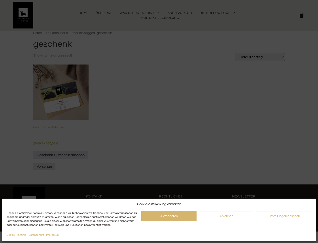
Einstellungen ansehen (284, 216)
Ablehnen (226, 216)
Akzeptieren (169, 216)
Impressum (52, 235)
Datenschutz (36, 235)
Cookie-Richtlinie (16, 235)
